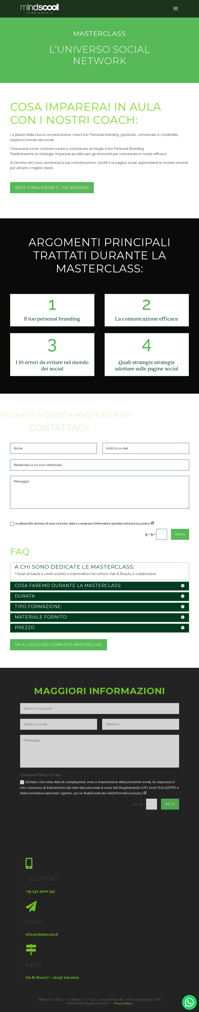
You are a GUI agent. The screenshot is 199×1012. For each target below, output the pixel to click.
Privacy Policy (123, 1003)
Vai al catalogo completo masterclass (58, 645)
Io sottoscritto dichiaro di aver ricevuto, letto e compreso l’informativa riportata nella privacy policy (82, 524)
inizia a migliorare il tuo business (52, 188)
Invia (180, 534)
